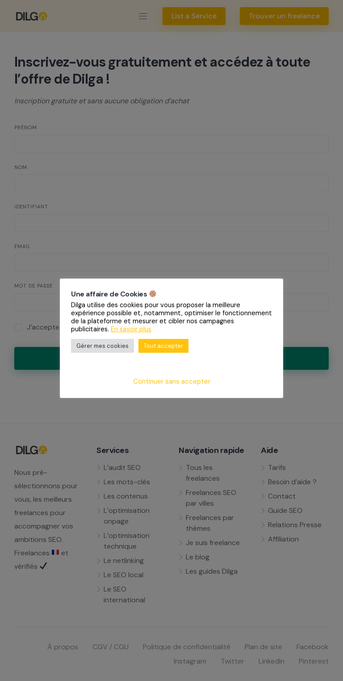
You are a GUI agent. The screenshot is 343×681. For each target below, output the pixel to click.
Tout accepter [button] (163, 346)
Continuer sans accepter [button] (171, 381)
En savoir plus (131, 329)
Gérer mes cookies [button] (102, 346)
